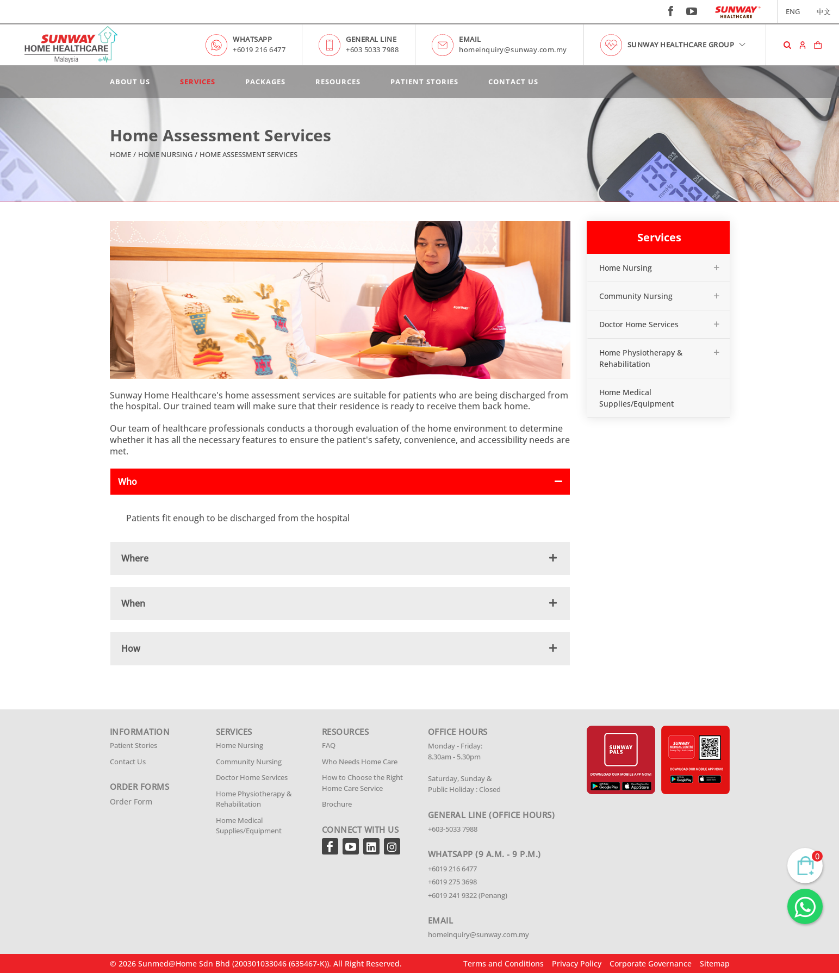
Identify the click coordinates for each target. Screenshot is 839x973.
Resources (338, 81)
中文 (824, 11)
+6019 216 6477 (259, 49)
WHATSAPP (252, 39)
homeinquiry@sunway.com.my (513, 49)
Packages (265, 81)
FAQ (328, 745)
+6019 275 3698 (452, 882)
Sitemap (715, 963)
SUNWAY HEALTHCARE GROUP (687, 44)
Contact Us (513, 81)
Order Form (131, 801)
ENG (793, 11)
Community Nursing (636, 296)
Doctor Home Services (639, 324)
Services (197, 81)
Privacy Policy (576, 963)
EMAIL (470, 39)
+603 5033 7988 (372, 49)
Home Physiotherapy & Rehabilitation (640, 358)
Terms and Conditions (503, 963)
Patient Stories (424, 81)
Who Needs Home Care (359, 761)
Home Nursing (165, 154)
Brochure (337, 804)
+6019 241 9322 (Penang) (467, 895)
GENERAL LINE (371, 39)
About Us (130, 81)
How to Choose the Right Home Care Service (362, 782)
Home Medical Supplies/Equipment (636, 398)
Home (120, 154)
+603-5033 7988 (452, 829)
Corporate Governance (651, 963)
